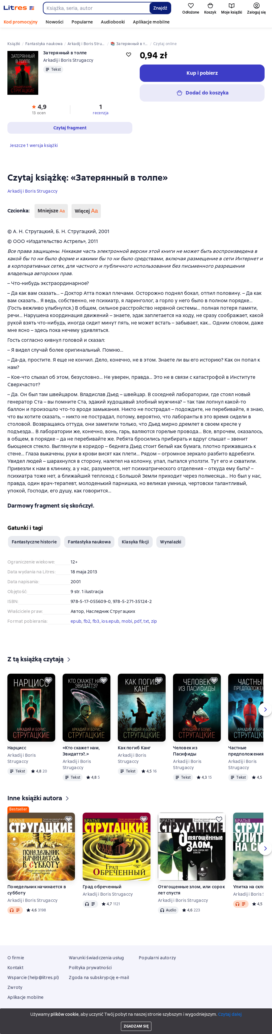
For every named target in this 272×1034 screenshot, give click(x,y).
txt (146, 614)
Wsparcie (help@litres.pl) (33, 971)
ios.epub (110, 614)
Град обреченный (102, 880)
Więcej (86, 204)
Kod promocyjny (21, 22)
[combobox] (96, 8)
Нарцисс (16, 741)
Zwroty (15, 981)
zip (154, 614)
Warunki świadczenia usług (96, 951)
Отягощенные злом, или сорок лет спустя (191, 883)
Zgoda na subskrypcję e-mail (99, 971)
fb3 (96, 614)
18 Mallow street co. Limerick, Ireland (136, 1017)
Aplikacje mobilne (151, 22)
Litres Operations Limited (136, 1012)
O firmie (15, 951)
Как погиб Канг (134, 741)
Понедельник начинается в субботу (36, 883)
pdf (138, 614)
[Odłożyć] (48, 674)
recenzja (101, 106)
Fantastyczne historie (34, 535)
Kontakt (15, 961)
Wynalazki (170, 535)
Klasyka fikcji (135, 535)
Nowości (55, 22)
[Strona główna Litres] (19, 8)
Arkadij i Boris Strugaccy (32, 184)
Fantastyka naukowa (89, 535)
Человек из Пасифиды (185, 744)
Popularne (82, 22)
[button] (39, 102)
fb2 (87, 614)
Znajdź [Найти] (160, 8)
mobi (127, 614)
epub (76, 614)
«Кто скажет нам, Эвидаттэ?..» (81, 744)
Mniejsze (51, 204)
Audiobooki (113, 22)
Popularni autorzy (157, 951)
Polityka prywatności (90, 961)
